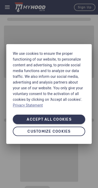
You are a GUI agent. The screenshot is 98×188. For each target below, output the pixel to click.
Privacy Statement (28, 105)
